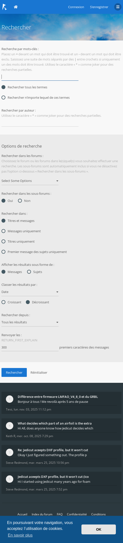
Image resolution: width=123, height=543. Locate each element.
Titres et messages (17, 220)
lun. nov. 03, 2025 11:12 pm (32, 409)
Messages (11, 272)
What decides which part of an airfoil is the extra (55, 423)
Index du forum (42, 514)
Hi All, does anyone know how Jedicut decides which (55, 428)
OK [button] (98, 529)
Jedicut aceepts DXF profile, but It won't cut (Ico (53, 476)
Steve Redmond (16, 463)
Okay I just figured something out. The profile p (52, 455)
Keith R (10, 436)
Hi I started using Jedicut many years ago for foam (54, 481)
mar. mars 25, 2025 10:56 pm (49, 463)
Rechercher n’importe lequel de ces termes (35, 97)
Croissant (11, 302)
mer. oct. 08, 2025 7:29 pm (35, 436)
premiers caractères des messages (55, 347)
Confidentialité (77, 514)
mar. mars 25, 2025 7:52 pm (48, 489)
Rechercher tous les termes (24, 87)
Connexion (76, 7)
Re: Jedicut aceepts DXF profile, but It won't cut (53, 450)
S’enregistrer (99, 7)
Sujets (34, 272)
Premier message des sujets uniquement (34, 252)
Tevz (9, 409)
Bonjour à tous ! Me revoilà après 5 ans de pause (53, 401)
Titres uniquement (18, 241)
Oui (7, 200)
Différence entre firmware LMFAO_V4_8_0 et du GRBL (58, 396)
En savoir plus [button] (20, 535)
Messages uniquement (21, 231)
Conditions (98, 514)
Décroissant (37, 302)
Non (24, 200)
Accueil (22, 514)
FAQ (59, 514)
